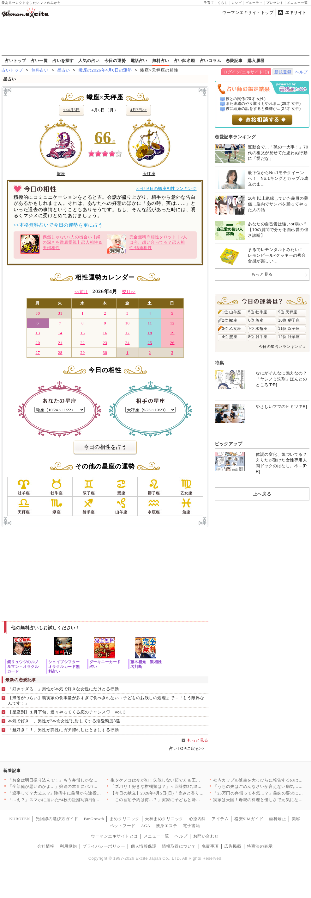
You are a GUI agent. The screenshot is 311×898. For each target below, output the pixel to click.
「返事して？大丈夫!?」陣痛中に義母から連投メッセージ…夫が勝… (74, 793)
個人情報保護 (143, 846)
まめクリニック (125, 818)
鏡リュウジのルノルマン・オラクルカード (23, 666)
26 (172, 342)
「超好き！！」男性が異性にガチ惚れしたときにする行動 (63, 729)
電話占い (138, 60)
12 (172, 323)
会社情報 (45, 846)
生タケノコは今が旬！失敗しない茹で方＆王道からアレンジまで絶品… (179, 780)
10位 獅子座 (289, 320)
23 (105, 342)
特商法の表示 (259, 846)
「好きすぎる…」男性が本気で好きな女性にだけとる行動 (63, 689)
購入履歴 (256, 60)
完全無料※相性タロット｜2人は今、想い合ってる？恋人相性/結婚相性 (147, 244)
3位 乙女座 (231, 328)
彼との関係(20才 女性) (246, 99)
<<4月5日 (71, 110)
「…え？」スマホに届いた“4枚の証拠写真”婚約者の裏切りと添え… (73, 799)
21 (60, 342)
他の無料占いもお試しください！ (45, 627)
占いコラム (210, 60)
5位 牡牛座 (257, 312)
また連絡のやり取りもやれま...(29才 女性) (263, 103)
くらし (223, 2)
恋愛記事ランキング (235, 136)
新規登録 (282, 72)
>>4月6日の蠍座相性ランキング (166, 188)
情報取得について (179, 846)
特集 (219, 362)
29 (82, 352)
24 (127, 342)
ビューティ (254, 2)
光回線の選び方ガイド (57, 818)
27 (37, 352)
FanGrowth (94, 818)
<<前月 (81, 291)
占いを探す (63, 60)
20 (37, 342)
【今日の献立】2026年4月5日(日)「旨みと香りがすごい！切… (170, 793)
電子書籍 (191, 825)
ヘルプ (301, 72)
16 (105, 332)
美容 (296, 818)
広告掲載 (232, 846)
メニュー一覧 (297, 2)
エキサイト (296, 12)
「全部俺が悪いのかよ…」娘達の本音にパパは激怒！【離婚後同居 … (74, 786)
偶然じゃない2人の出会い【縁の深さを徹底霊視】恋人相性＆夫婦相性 (61, 244)
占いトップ (15, 60)
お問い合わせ (206, 836)
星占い (63, 70)
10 (127, 323)
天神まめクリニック (164, 818)
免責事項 (210, 846)
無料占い (160, 60)
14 (60, 332)
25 (149, 342)
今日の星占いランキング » (282, 346)
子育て (209, 2)
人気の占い (89, 60)
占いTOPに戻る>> (186, 748)
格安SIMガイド (248, 818)
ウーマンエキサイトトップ (247, 12)
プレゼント (275, 2)
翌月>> (128, 291)
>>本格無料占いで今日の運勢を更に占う (58, 225)
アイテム (220, 818)
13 (37, 332)
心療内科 (197, 818)
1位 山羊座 (231, 312)
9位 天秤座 (287, 312)
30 (37, 313)
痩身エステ (166, 825)
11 (150, 323)
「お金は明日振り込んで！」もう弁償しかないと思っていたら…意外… (76, 780)
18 (149, 332)
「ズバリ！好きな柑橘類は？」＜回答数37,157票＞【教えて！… (172, 786)
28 (60, 352)
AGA (146, 825)
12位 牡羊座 (289, 337)
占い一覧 (39, 60)
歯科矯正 (277, 818)
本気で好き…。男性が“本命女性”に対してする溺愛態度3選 (64, 721)
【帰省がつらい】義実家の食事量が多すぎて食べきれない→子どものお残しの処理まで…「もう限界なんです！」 (106, 700)
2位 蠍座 (229, 320)
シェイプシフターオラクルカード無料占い (64, 666)
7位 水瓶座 (257, 328)
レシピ (236, 2)
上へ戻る (262, 493)
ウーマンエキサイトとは (114, 836)
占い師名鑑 (184, 60)
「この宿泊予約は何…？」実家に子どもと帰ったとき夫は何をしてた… (179, 799)
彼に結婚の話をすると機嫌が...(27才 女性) (263, 108)
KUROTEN (19, 818)
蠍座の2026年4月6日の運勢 (105, 70)
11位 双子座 (289, 328)
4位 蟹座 (229, 337)
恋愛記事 (234, 60)
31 (60, 313)
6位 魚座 (255, 320)
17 (127, 332)
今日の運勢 (115, 60)
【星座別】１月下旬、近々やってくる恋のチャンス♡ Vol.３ (67, 712)
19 (172, 332)
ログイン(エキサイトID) (246, 72)
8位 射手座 (257, 337)
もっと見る (197, 740)
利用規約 (68, 846)
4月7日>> (138, 110)
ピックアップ (228, 443)
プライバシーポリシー (103, 846)
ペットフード (122, 825)
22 (82, 342)
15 (82, 332)
